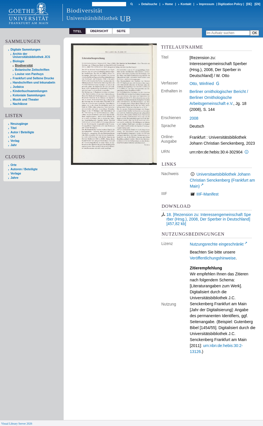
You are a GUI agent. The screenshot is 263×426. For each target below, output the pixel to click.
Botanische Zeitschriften (32, 69)
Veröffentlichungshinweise (213, 258)
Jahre (14, 177)
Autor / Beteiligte (22, 132)
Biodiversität (24, 65)
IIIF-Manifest (208, 194)
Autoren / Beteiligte (24, 169)
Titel (13, 128)
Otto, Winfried (201, 83)
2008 (193, 118)
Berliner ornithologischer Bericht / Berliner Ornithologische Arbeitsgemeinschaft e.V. (218, 97)
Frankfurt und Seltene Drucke (33, 78)
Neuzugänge (19, 123)
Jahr (14, 145)
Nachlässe (20, 103)
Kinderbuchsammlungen (30, 91)
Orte (13, 165)
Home (169, 4)
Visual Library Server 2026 (16, 423)
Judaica (18, 86)
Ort (13, 136)
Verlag (15, 140)
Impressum (206, 4)
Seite (121, 31)
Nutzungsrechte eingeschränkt (216, 244)
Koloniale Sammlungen (29, 95)
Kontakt (186, 4)
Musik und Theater (26, 99)
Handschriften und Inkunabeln (34, 82)
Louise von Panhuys (29, 74)
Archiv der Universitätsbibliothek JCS (31, 55)
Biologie (18, 61)
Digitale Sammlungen (26, 49)
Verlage (16, 173)
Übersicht (99, 31)
